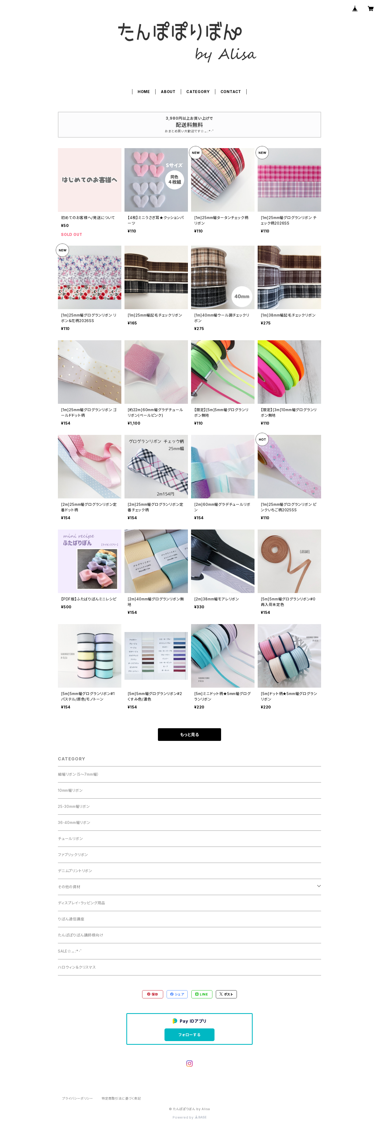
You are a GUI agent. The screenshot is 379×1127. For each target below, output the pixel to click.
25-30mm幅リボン (74, 806)
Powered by (189, 1117)
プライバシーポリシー (77, 1098)
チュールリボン (70, 838)
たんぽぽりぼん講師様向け (80, 935)
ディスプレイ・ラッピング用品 (81, 903)
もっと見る (189, 734)
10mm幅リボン (70, 790)
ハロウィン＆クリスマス (77, 967)
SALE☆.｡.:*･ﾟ (70, 951)
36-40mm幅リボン (74, 822)
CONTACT (231, 91)
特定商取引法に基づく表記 (121, 1098)
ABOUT (168, 91)
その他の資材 (69, 887)
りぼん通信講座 (71, 919)
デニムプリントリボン (75, 870)
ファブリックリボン (73, 854)
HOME (144, 91)
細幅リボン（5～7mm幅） (78, 774)
